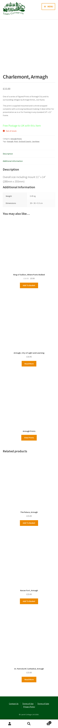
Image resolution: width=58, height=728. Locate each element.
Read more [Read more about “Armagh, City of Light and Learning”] (29, 363)
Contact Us (13, 703)
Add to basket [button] (29, 285)
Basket (45, 722)
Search (29, 724)
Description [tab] (8, 153)
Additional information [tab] (13, 161)
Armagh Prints (16, 139)
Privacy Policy (29, 706)
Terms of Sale (43, 703)
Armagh (10, 141)
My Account (9, 724)
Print (16, 141)
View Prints (29, 437)
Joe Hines (35, 141)
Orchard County (25, 141)
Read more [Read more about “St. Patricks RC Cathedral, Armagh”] (29, 679)
